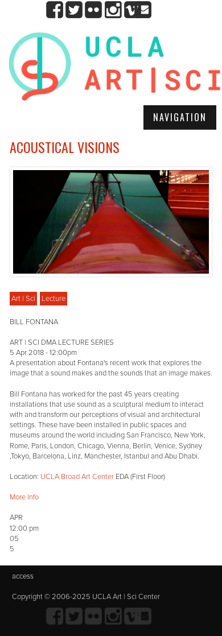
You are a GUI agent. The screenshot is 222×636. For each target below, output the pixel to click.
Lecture (53, 298)
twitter (74, 10)
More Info (24, 497)
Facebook (55, 10)
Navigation (180, 117)
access (23, 576)
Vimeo (132, 10)
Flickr (93, 10)
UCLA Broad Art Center (77, 476)
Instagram (113, 10)
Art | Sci (23, 298)
